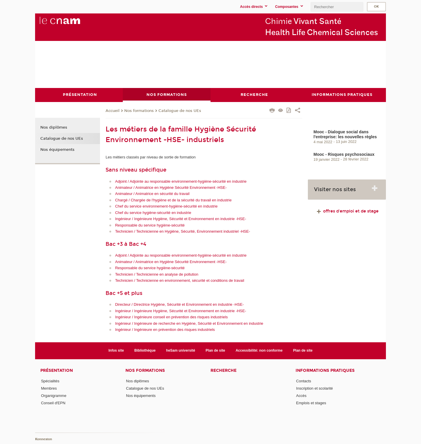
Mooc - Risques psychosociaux (344, 154)
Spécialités (50, 381)
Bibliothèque (145, 350)
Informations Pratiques (325, 370)
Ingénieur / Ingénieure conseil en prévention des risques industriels (171, 317)
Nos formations (139, 110)
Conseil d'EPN (53, 403)
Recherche (223, 370)
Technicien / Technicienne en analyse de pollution (157, 274)
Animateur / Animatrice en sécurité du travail (152, 193)
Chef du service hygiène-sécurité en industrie (153, 212)
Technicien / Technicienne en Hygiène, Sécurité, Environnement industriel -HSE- (182, 231)
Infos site (116, 350)
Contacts (303, 381)
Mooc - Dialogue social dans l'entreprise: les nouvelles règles (345, 134)
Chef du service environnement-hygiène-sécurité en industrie (166, 206)
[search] (336, 7)
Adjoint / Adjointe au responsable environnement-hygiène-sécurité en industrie (181, 181)
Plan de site (215, 350)
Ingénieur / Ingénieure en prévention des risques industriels (165, 329)
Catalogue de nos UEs (179, 110)
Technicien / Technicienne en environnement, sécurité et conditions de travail (179, 280)
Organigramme (53, 395)
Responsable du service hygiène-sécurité (150, 225)
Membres (49, 388)
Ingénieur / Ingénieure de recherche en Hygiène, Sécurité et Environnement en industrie (189, 323)
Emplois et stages (311, 403)
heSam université (180, 350)
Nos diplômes (53, 127)
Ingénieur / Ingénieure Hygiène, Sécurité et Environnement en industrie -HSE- (180, 219)
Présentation (56, 370)
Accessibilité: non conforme (259, 350)
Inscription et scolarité (314, 388)
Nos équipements (57, 149)
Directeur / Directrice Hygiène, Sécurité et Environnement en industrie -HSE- (179, 304)
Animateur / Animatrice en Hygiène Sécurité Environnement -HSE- (171, 187)
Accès (301, 395)
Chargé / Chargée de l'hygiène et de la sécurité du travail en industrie (173, 200)
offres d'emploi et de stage (347, 210)
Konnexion (43, 439)
